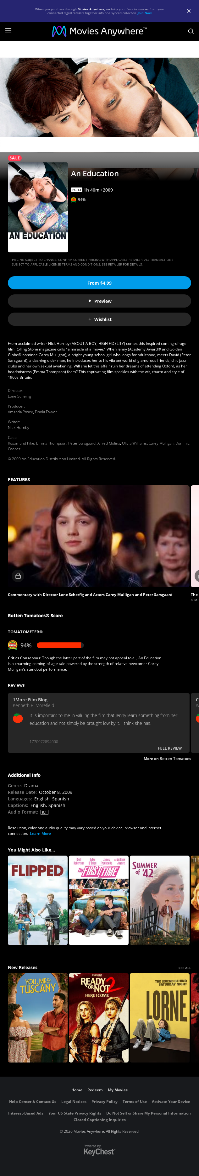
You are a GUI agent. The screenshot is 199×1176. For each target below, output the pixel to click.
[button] (99, 536)
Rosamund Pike (21, 443)
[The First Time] (99, 900)
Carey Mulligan (161, 443)
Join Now (145, 13)
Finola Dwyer (46, 411)
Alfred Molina (108, 443)
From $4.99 (99, 283)
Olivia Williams (134, 443)
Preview (100, 301)
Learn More (40, 833)
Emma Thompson (51, 443)
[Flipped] (38, 900)
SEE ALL (185, 968)
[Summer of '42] (160, 900)
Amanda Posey (20, 411)
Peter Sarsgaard (82, 443)
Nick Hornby (18, 427)
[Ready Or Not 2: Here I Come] (99, 1018)
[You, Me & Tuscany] (38, 1018)
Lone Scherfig (19, 396)
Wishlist (100, 319)
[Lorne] (160, 1018)
